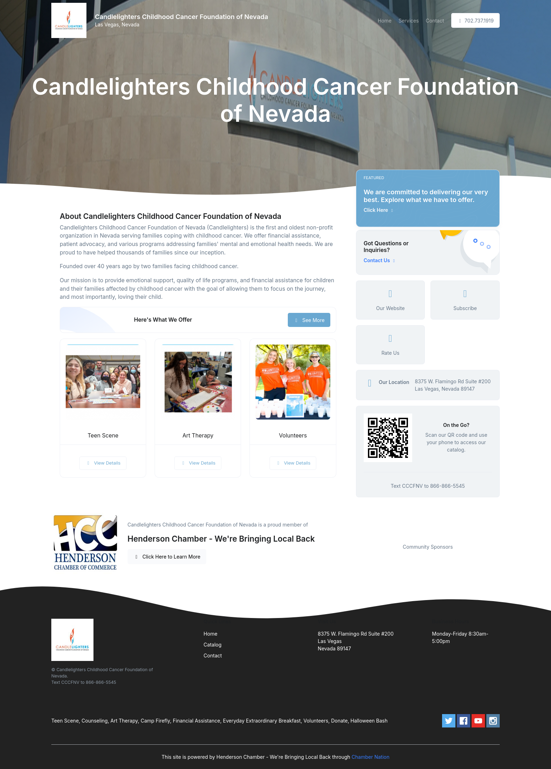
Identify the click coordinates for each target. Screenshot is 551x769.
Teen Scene (102, 435)
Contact (435, 21)
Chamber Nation (371, 757)
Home (384, 21)
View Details (103, 463)
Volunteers (293, 435)
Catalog (212, 645)
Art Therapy (197, 435)
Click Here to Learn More (167, 557)
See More (309, 320)
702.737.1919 (475, 21)
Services (408, 21)
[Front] (70, 20)
